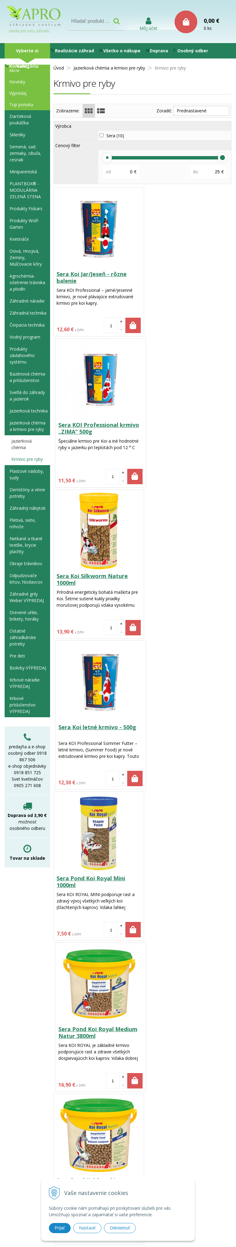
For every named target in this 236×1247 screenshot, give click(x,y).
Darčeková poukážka (20, 119)
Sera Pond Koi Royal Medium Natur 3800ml (186, 579)
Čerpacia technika (27, 325)
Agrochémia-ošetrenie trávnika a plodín (27, 282)
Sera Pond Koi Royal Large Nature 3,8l (93, 730)
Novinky (17, 82)
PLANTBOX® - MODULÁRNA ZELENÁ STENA (25, 190)
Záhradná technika (28, 313)
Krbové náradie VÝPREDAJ (25, 683)
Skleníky (17, 135)
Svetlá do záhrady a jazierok (27, 395)
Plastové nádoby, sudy (27, 474)
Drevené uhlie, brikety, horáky (24, 615)
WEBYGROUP (222, 1234)
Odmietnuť (120, 1227)
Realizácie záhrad (72, 51)
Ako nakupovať (162, 1164)
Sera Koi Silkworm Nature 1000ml (92, 428)
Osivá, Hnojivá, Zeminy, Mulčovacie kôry (26, 257)
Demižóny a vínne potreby (27, 493)
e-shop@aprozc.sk (110, 1175)
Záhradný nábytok (27, 508)
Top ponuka (21, 104)
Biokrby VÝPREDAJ (28, 668)
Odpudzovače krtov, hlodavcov (26, 579)
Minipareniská (23, 172)
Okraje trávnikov (26, 563)
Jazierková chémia (21, 444)
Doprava (157, 51)
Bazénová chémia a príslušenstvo (27, 377)
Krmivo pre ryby (27, 459)
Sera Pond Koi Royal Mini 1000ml (91, 579)
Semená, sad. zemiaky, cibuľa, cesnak (25, 153)
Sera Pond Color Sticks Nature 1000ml (178, 882)
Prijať (60, 1227)
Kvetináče (19, 239)
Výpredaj (17, 93)
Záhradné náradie (27, 301)
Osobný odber (190, 51)
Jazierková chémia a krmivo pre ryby (27, 426)
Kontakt (16, 66)
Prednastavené (191, 111)
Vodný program (25, 337)
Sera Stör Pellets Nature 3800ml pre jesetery (180, 730)
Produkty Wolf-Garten (24, 224)
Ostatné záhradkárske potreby (23, 637)
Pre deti (17, 656)
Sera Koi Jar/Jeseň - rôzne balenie (92, 277)
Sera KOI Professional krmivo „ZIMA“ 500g (187, 277)
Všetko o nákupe (119, 51)
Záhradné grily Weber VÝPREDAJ (27, 597)
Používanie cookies (167, 1142)
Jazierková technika (29, 411)
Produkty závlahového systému (22, 355)
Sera (115, 136)
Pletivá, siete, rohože (23, 523)
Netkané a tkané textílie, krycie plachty (26, 545)
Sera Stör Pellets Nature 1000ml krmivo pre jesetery (94, 882)
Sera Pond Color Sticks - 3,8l (95, 1029)
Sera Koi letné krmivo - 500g (185, 425)
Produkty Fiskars (26, 208)
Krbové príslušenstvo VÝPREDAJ (23, 704)
